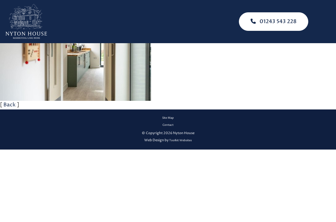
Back (9, 105)
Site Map (168, 118)
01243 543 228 (274, 21)
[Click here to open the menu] (326, 21)
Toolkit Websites (180, 140)
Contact (168, 125)
